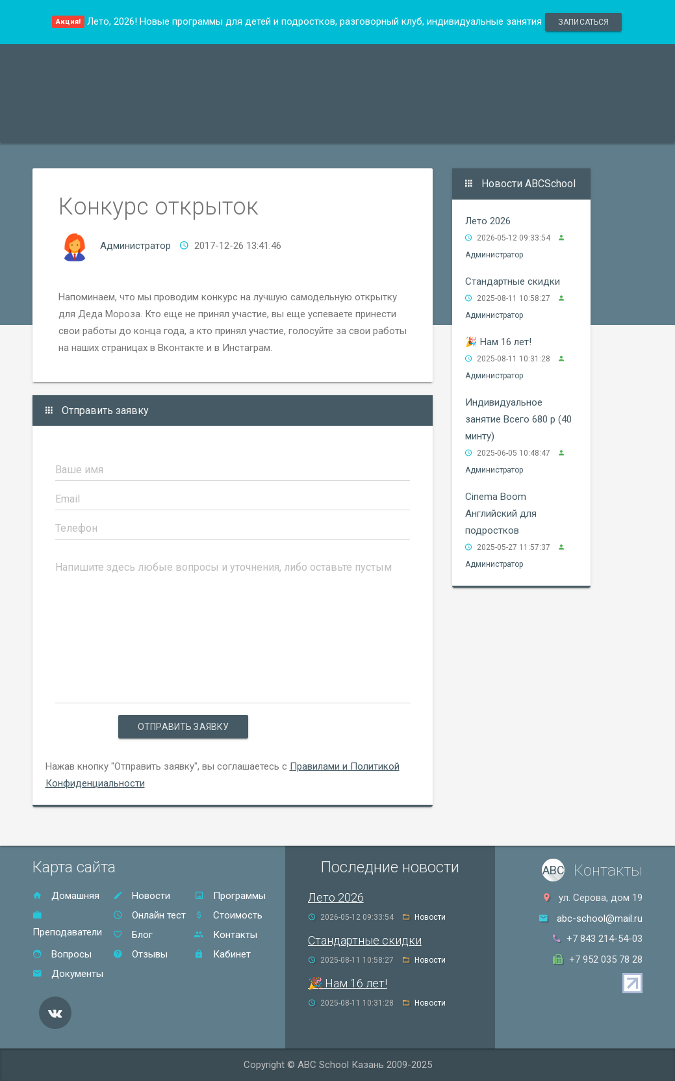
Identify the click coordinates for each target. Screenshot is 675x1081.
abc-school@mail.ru (600, 918)
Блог (133, 935)
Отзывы (421, 126)
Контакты (488, 126)
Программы (73, 126)
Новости (141, 896)
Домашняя (65, 896)
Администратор (135, 246)
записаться (583, 22)
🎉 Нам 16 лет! (498, 342)
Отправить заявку (183, 727)
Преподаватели (164, 126)
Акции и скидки (263, 126)
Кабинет (222, 954)
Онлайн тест (564, 126)
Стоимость (351, 126)
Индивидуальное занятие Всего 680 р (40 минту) (518, 419)
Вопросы (62, 954)
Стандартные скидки (512, 281)
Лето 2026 (488, 221)
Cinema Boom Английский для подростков (501, 513)
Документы (67, 974)
